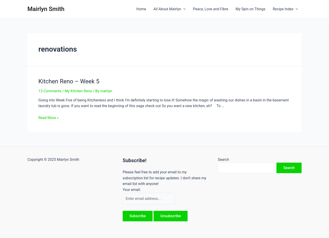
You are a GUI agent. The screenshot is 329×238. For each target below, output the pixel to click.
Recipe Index (285, 9)
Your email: (132, 190)
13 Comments (49, 91)
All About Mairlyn (170, 9)
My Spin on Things (250, 9)
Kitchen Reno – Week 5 (68, 81)
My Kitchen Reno (78, 91)
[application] (183, 9)
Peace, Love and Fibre (210, 9)
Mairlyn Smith (45, 8)
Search (223, 159)
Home (141, 9)
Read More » (48, 118)
